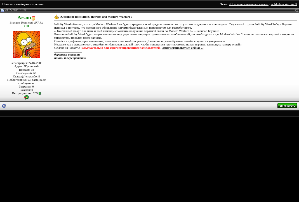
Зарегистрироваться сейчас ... (182, 47)
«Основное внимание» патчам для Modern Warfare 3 (263, 4)
